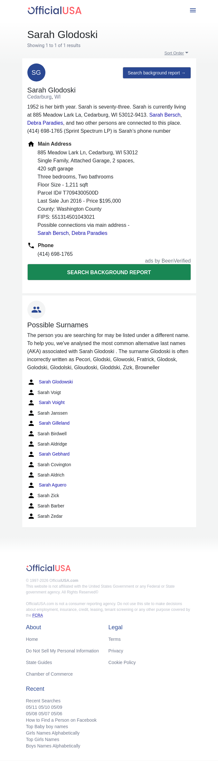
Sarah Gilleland (48, 423)
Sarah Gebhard (48, 454)
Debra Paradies (45, 123)
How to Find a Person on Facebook (61, 720)
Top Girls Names (42, 739)
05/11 (31, 707)
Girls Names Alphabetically (53, 733)
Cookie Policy (122, 662)
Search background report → (157, 72)
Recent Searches (43, 700)
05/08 (31, 713)
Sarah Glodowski (50, 382)
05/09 (56, 707)
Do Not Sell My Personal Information (62, 650)
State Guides (39, 662)
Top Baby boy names (47, 726)
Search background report (109, 272)
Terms (115, 639)
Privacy (116, 650)
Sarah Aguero (47, 485)
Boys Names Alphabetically (53, 745)
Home (32, 639)
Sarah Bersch (164, 115)
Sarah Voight (46, 403)
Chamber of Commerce (49, 674)
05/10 (44, 707)
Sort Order (174, 53)
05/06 (56, 713)
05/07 (44, 713)
